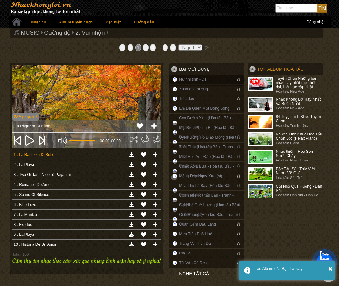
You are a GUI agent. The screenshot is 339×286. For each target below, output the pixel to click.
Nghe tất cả (194, 273)
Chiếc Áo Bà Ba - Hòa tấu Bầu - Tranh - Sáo (206, 171)
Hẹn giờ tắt (26, 117)
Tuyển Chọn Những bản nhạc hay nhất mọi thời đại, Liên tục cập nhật (296, 82)
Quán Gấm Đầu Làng (197, 224)
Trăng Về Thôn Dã (195, 243)
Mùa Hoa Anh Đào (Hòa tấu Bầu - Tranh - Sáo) (208, 161)
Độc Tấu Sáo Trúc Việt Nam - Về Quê (295, 171)
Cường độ (57, 33)
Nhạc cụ (38, 22)
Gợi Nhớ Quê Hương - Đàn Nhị (299, 188)
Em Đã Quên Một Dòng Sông (204, 108)
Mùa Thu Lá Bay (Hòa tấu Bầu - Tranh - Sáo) (206, 190)
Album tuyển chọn (76, 22)
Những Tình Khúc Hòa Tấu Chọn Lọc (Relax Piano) (299, 136)
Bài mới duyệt (195, 69)
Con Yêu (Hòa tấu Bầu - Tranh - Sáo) (206, 200)
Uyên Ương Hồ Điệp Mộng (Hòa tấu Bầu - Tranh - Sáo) (209, 142)
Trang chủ (17, 22)
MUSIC (30, 33)
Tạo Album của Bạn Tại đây (279, 268)
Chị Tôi (185, 253)
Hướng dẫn (144, 22)
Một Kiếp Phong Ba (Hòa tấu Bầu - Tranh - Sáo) (209, 132)
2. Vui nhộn (90, 33)
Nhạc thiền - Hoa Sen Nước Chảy (294, 153)
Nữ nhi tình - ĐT (193, 79)
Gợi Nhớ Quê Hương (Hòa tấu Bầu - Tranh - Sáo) (209, 210)
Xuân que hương (193, 89)
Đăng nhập (315, 22)
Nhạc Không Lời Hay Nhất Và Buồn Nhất (298, 101)
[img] (134, 139)
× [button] (330, 268)
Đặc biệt (113, 22)
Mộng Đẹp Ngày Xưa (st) (200, 176)
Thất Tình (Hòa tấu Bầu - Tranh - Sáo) (207, 152)
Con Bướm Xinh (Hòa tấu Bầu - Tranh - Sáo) (206, 123)
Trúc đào (186, 99)
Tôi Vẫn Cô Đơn (193, 263)
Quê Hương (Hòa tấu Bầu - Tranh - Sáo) (209, 219)
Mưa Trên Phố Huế (195, 234)
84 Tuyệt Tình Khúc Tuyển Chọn (298, 119)
